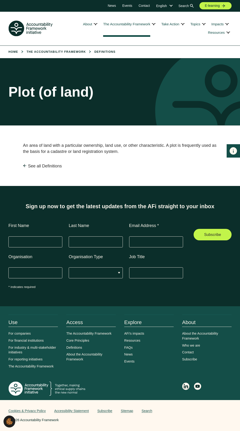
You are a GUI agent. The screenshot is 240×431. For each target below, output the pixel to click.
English (161, 6)
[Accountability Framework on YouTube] (198, 387)
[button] (9, 421)
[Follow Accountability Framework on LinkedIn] (186, 386)
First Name (18, 225)
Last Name (79, 225)
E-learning (212, 6)
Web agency (209, 411)
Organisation (20, 256)
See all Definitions (45, 166)
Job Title (137, 256)
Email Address (144, 225)
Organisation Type (86, 256)
